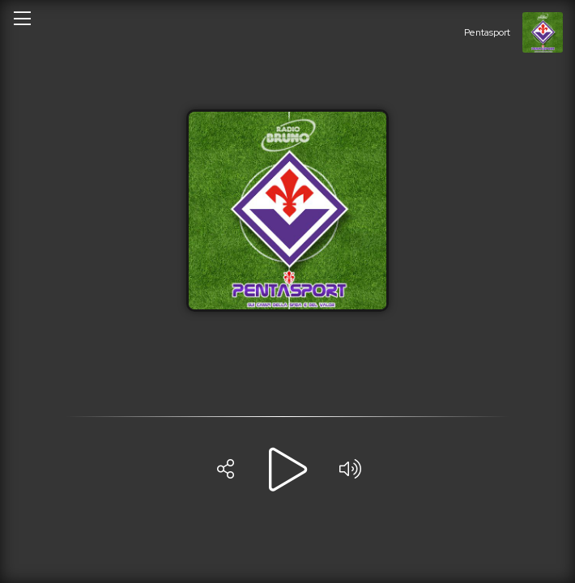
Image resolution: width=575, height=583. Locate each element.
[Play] (287, 469)
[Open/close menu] (22, 18)
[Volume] (350, 469)
